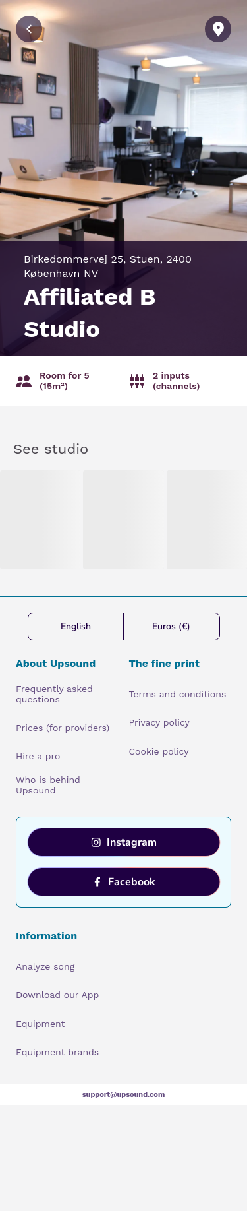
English (76, 626)
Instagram (124, 842)
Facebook (123, 882)
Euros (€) (171, 626)
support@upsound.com (123, 1094)
